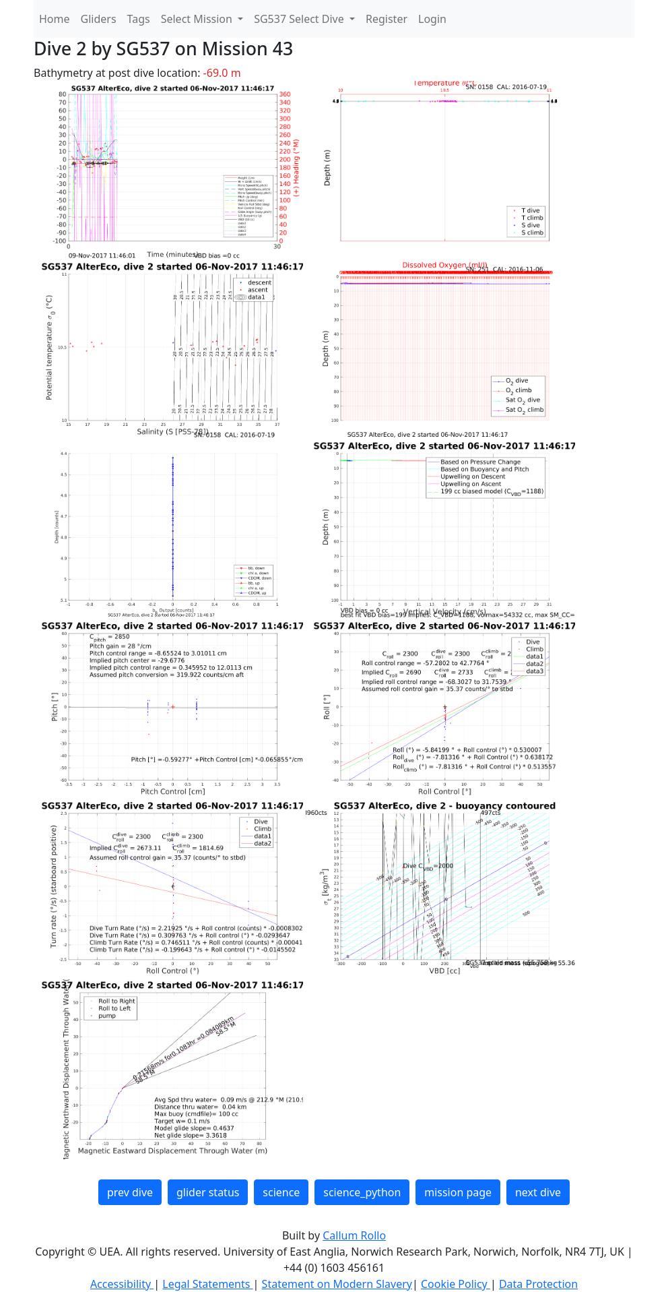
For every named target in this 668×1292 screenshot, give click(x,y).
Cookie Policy (455, 1283)
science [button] (281, 1192)
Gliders (98, 18)
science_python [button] (362, 1192)
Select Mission (198, 18)
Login (432, 18)
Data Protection (538, 1283)
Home (54, 18)
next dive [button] (538, 1192)
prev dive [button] (130, 1192)
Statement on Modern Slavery (337, 1283)
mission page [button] (458, 1192)
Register (386, 18)
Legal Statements (207, 1283)
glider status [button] (207, 1192)
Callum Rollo (354, 1235)
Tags (138, 18)
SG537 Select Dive (300, 18)
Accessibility (122, 1283)
